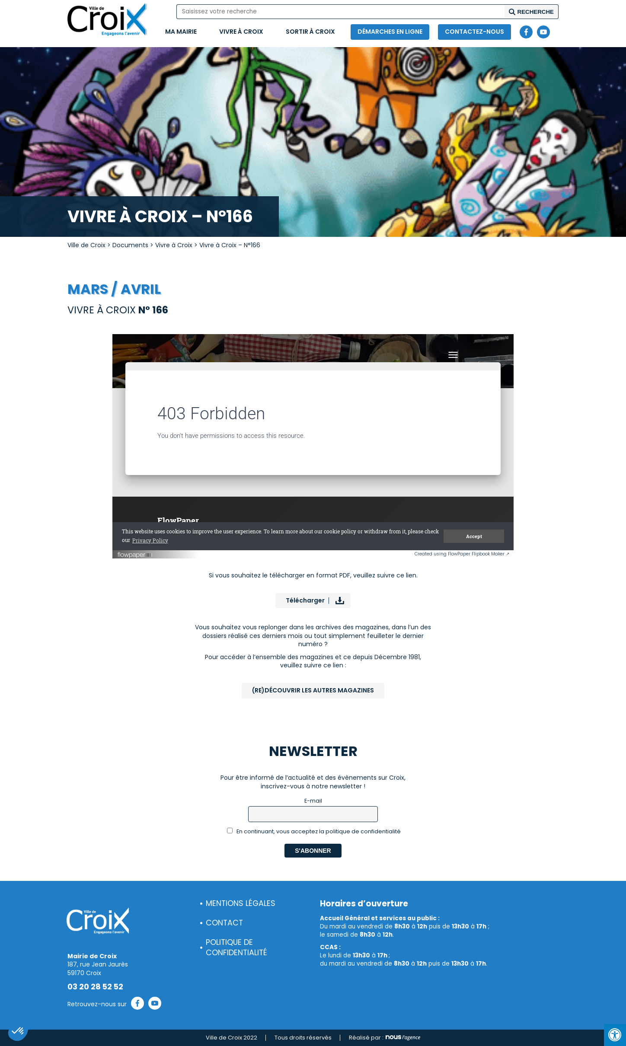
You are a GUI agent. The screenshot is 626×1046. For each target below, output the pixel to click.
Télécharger (305, 600)
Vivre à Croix (241, 31)
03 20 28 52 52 (95, 987)
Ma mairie (181, 31)
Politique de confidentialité (236, 947)
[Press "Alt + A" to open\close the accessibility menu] (615, 1035)
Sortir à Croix (310, 31)
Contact (224, 923)
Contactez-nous (474, 31)
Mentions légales (240, 903)
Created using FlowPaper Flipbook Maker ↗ (462, 554)
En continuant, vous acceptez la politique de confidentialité (314, 831)
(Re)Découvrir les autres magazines (313, 690)
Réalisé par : (384, 1037)
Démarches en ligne (390, 31)
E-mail (313, 800)
